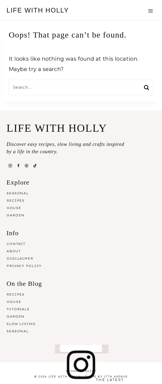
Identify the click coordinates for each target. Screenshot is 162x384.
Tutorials (18, 309)
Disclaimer (20, 258)
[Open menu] (150, 11)
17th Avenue (116, 376)
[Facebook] (18, 165)
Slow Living (21, 324)
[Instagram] (10, 165)
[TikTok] (34, 165)
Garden (15, 215)
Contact (16, 244)
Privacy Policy (24, 266)
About (13, 251)
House (14, 208)
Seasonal (18, 193)
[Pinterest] (26, 165)
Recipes (15, 200)
